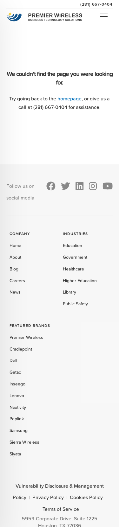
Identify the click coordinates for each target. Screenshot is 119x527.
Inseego (17, 384)
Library (69, 292)
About (15, 257)
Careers (17, 280)
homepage (69, 98)
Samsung (19, 430)
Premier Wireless (26, 337)
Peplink (17, 419)
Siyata (15, 454)
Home (15, 245)
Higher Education (80, 280)
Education (72, 245)
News (15, 292)
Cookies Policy (86, 497)
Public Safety (75, 304)
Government (75, 257)
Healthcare (73, 269)
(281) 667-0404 (96, 4)
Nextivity (18, 407)
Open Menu (104, 16)
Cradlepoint (21, 349)
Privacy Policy (48, 497)
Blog (14, 269)
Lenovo (17, 395)
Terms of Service (61, 508)
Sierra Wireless (24, 442)
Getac (15, 372)
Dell (13, 360)
